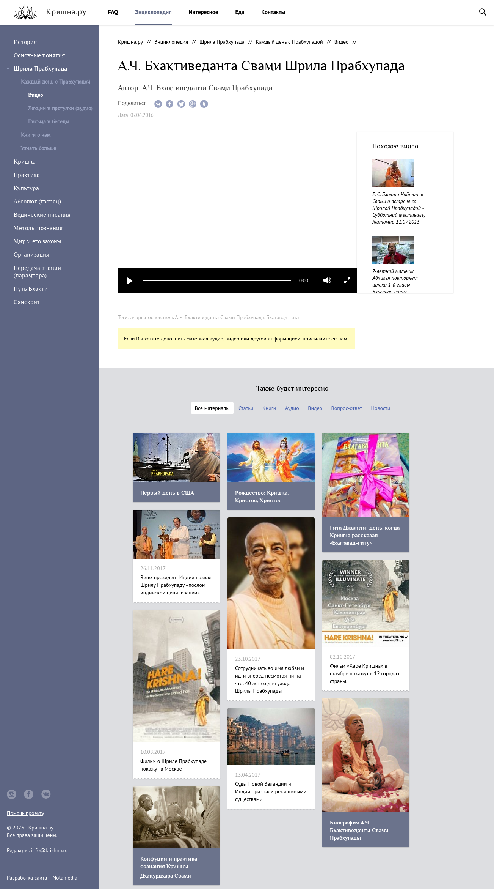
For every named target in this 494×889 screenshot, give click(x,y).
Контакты (273, 12)
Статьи (245, 408)
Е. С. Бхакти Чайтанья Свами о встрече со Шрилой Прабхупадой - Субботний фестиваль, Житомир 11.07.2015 (398, 208)
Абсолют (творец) (37, 201)
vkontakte (46, 794)
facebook (29, 794)
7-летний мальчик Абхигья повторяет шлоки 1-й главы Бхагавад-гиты (395, 281)
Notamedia (65, 877)
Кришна (25, 161)
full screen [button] (347, 280)
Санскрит (27, 302)
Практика (27, 175)
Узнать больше (38, 148)
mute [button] (327, 280)
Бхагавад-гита (283, 317)
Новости (380, 408)
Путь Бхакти (31, 288)
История (25, 42)
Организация (31, 254)
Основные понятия (39, 55)
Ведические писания (42, 214)
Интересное (203, 12)
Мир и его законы (37, 241)
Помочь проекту (25, 813)
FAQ (113, 12)
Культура (26, 188)
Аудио (292, 408)
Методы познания (38, 228)
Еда (239, 12)
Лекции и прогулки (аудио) (60, 108)
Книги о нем (35, 135)
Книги (269, 408)
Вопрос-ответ (346, 408)
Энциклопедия (153, 12)
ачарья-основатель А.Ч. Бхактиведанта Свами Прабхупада (197, 317)
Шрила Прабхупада (40, 68)
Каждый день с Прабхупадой (55, 82)
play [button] (130, 280)
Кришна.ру (130, 41)
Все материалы (212, 408)
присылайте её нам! (326, 338)
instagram (11, 794)
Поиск (482, 12)
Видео (341, 41)
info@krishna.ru (49, 850)
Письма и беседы (48, 122)
